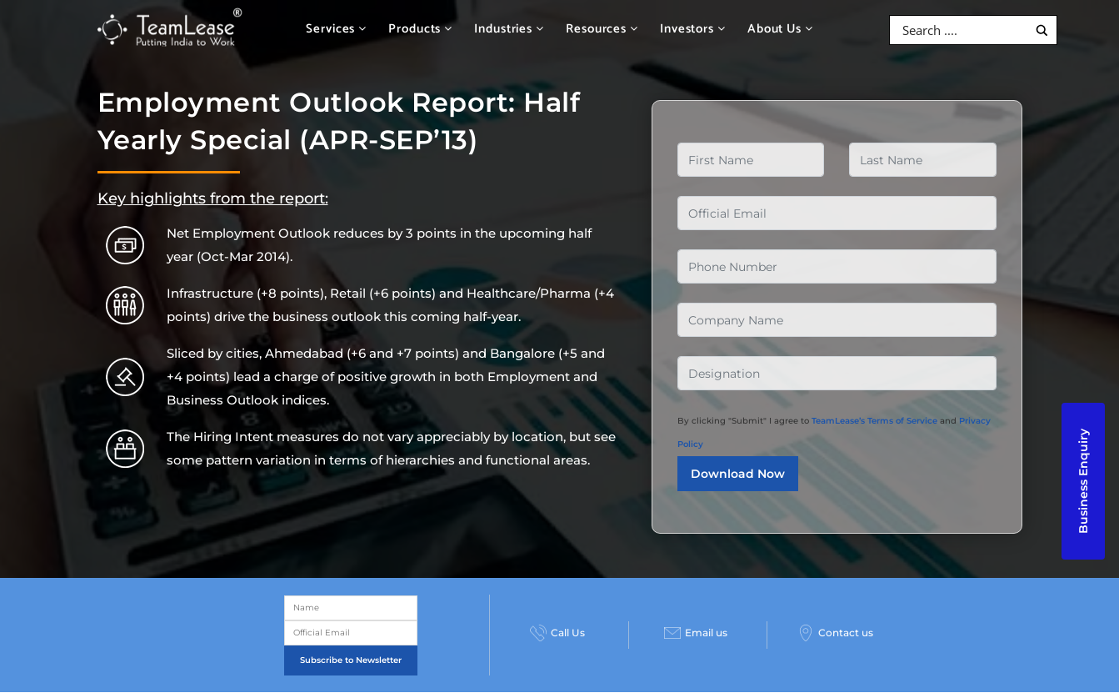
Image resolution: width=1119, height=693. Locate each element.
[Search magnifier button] (1042, 30)
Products (420, 28)
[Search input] (962, 30)
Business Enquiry (1083, 481)
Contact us (835, 633)
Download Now (738, 473)
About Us (780, 28)
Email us (695, 633)
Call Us (557, 633)
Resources (602, 28)
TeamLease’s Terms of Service (874, 420)
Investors (693, 28)
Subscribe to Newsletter (351, 660)
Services (336, 28)
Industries (509, 28)
